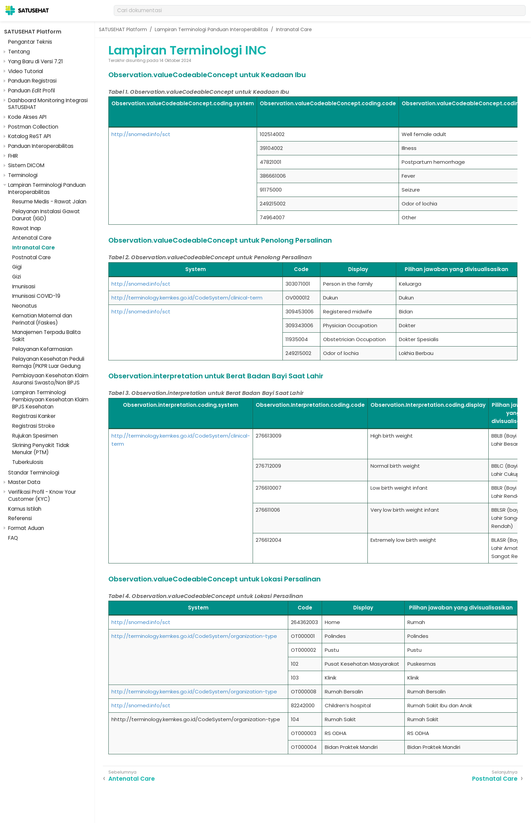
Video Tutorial (25, 71)
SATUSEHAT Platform (32, 31)
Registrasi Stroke (33, 425)
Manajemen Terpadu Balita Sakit (46, 336)
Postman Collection (33, 126)
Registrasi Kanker (34, 416)
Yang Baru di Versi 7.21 (35, 61)
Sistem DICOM (26, 165)
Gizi (16, 276)
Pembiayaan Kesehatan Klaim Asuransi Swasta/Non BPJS (50, 379)
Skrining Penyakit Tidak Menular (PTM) (40, 449)
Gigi (17, 266)
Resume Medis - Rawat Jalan (49, 201)
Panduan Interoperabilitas (40, 146)
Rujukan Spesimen (35, 435)
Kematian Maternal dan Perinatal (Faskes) (42, 319)
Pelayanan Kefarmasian (42, 349)
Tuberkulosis (27, 462)
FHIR (13, 155)
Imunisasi (23, 286)
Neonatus (24, 305)
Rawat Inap (26, 228)
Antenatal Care (31, 237)
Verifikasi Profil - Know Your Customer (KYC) (42, 495)
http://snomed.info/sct (140, 134)
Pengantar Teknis (30, 41)
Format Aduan (26, 528)
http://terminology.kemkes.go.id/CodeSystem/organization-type (194, 636)
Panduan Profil (31, 90)
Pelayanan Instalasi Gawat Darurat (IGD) (46, 215)
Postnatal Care (31, 257)
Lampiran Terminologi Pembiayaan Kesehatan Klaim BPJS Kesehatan (50, 399)
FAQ (13, 537)
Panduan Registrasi (32, 80)
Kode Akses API (27, 116)
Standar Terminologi (33, 472)
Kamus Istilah (24, 508)
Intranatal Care (33, 247)
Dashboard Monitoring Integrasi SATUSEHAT (48, 104)
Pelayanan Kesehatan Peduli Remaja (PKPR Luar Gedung (48, 362)
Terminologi (23, 175)
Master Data (24, 482)
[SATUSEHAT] (27, 10)
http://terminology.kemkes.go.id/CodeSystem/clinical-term (186, 297)
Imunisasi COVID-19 (36, 295)
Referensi (20, 518)
